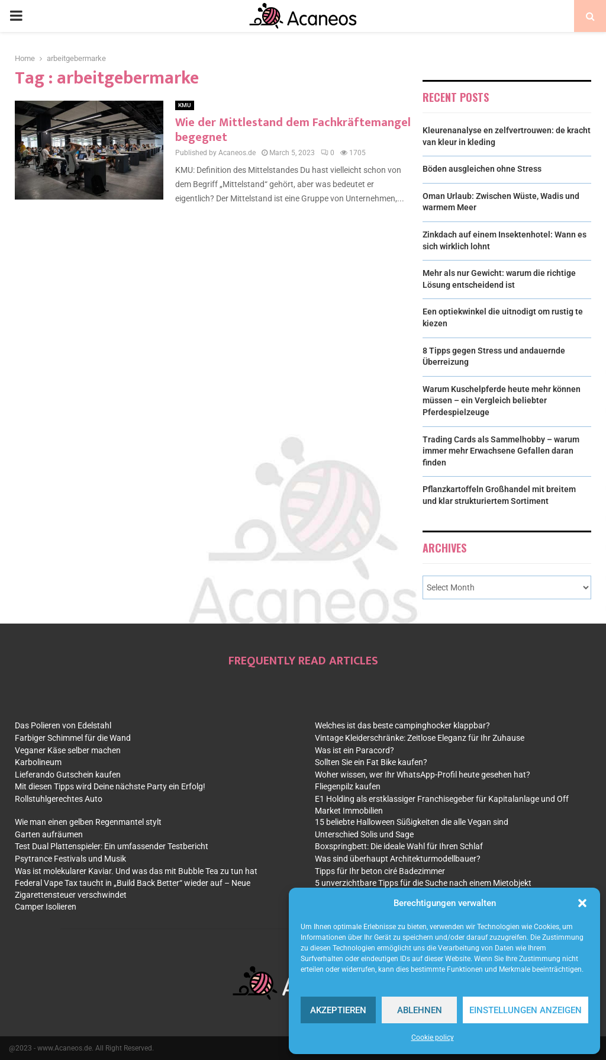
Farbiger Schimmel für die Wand (73, 738)
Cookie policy (432, 1037)
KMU (184, 105)
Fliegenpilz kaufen (348, 786)
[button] (582, 903)
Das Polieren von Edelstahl (63, 725)
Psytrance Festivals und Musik (70, 858)
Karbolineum (38, 762)
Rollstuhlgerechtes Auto (58, 799)
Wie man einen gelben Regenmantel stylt (88, 822)
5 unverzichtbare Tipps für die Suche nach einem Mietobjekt (423, 883)
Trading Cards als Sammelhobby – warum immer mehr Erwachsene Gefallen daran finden (501, 451)
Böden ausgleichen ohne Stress (482, 169)
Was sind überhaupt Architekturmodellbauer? (398, 858)
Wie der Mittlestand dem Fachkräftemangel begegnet (293, 130)
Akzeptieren (338, 1010)
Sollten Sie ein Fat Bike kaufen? (371, 762)
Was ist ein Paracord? (354, 750)
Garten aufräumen (49, 834)
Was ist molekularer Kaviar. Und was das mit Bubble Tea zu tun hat (136, 871)
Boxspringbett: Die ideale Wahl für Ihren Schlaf (399, 846)
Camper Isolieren (45, 906)
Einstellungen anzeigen (525, 1010)
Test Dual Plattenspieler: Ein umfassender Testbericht (111, 846)
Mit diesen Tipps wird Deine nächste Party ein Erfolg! (110, 786)
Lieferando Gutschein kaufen (68, 774)
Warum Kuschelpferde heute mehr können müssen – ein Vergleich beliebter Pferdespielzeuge (502, 400)
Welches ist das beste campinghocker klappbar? (402, 725)
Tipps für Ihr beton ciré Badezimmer (380, 871)
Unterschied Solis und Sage (364, 834)
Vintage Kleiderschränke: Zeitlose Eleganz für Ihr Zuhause (419, 738)
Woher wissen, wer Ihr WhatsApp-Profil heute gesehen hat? (422, 774)
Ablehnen (419, 1010)
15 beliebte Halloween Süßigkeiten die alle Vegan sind (411, 822)
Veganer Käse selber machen (68, 750)
